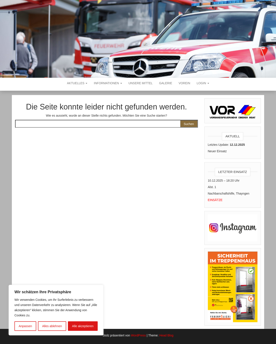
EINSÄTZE (215, 200)
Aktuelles (77, 83)
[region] (56, 310)
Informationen (108, 83)
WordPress (138, 335)
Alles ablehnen (52, 326)
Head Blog (166, 335)
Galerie (165, 83)
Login (203, 83)
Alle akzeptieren (83, 326)
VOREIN (184, 83)
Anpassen (25, 326)
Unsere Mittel (141, 83)
